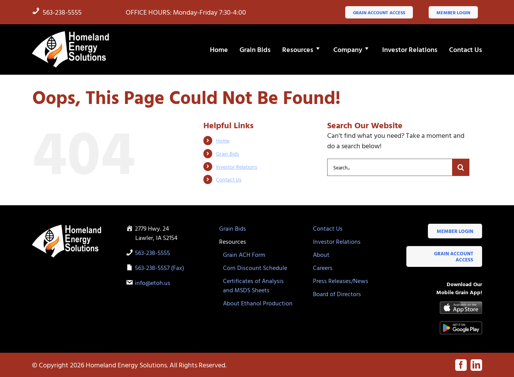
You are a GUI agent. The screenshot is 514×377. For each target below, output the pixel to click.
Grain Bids (227, 153)
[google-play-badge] (461, 325)
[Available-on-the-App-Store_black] (461, 305)
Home (223, 140)
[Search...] (389, 167)
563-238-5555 (57, 12)
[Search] (460, 167)
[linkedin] (476, 365)
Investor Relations (236, 167)
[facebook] (461, 365)
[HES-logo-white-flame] (70, 33)
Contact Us (228, 179)
